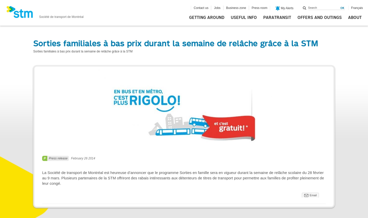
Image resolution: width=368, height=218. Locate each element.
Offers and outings (319, 17)
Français (357, 8)
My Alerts (284, 8)
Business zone (236, 8)
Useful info (244, 17)
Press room (259, 8)
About (355, 17)
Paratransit (277, 17)
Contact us (201, 8)
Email (313, 195)
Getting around (206, 17)
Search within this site (304, 7)
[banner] (45, 13)
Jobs (217, 8)
